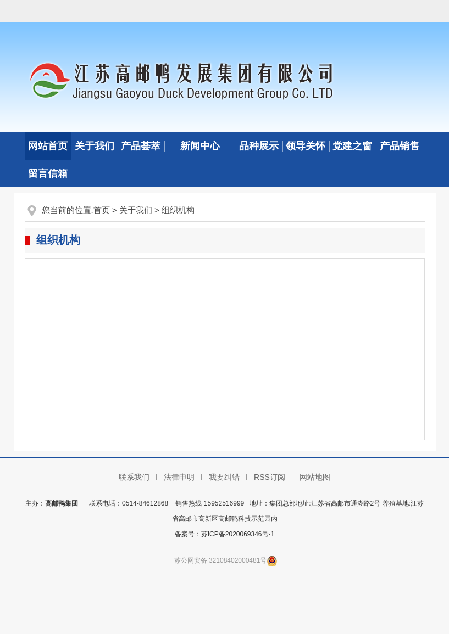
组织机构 (178, 210)
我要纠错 (224, 477)
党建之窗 (352, 146)
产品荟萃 (140, 146)
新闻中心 (200, 146)
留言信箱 (48, 173)
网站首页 (48, 146)
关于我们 (94, 146)
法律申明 (179, 477)
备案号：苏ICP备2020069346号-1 (224, 534)
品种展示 (259, 146)
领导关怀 (305, 146)
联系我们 (134, 477)
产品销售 (399, 146)
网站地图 (315, 477)
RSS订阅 (269, 477)
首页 (101, 210)
